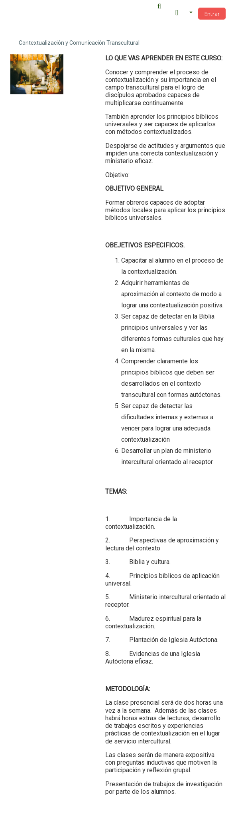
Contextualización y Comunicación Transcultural (79, 43)
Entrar (212, 14)
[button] (161, 6)
